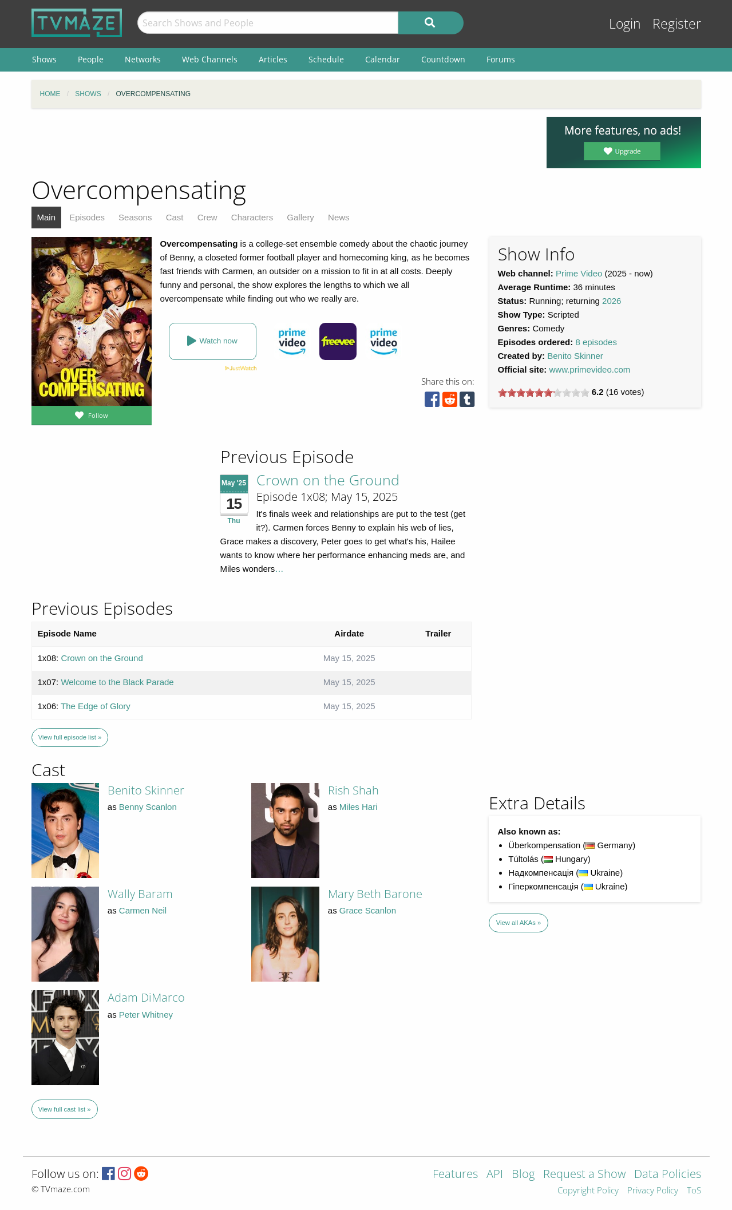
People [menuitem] (91, 59)
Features (455, 1174)
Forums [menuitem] (500, 59)
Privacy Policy (652, 1191)
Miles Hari (358, 807)
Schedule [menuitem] (326, 59)
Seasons (135, 217)
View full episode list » (69, 737)
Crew (207, 217)
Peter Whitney (146, 1014)
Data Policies (667, 1174)
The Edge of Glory (95, 706)
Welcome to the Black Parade (117, 682)
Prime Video (579, 273)
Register (676, 24)
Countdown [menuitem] (443, 59)
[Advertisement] (280, 142)
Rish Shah (353, 790)
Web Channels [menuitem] (210, 59)
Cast (175, 217)
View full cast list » (64, 1109)
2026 (611, 301)
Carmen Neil (143, 910)
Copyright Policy (588, 1191)
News (339, 217)
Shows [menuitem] (44, 59)
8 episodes (596, 342)
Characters (252, 217)
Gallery (300, 217)
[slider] (543, 392)
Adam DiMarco (146, 997)
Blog (523, 1174)
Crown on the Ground (327, 479)
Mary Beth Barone (375, 893)
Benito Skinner (575, 356)
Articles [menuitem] (273, 59)
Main (46, 217)
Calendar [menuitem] (382, 59)
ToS (694, 1191)
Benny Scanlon (148, 807)
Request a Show (584, 1174)
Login (625, 24)
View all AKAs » (518, 922)
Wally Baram (140, 893)
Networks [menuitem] (143, 59)
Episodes (87, 217)
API (494, 1174)
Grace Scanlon (367, 910)
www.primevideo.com (590, 369)
